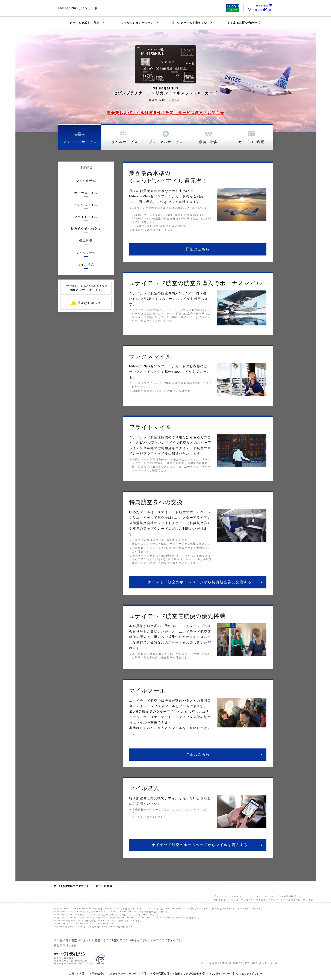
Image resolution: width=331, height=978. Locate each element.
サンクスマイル (86, 204)
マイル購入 (86, 264)
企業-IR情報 (77, 973)
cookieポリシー (220, 973)
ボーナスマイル (86, 193)
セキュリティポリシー (249, 973)
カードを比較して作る (85, 22)
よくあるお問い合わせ (242, 22)
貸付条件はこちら (65, 945)
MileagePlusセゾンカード (78, 8)
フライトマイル (86, 216)
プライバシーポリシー (123, 973)
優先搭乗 (85, 240)
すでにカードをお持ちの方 (190, 22)
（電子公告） (97, 973)
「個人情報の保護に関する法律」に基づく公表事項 (173, 973)
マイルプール (86, 252)
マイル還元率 (86, 181)
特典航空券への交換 (86, 228)
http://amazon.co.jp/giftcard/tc (117, 914)
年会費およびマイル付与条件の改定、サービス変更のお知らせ (165, 113)
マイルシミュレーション (137, 22)
